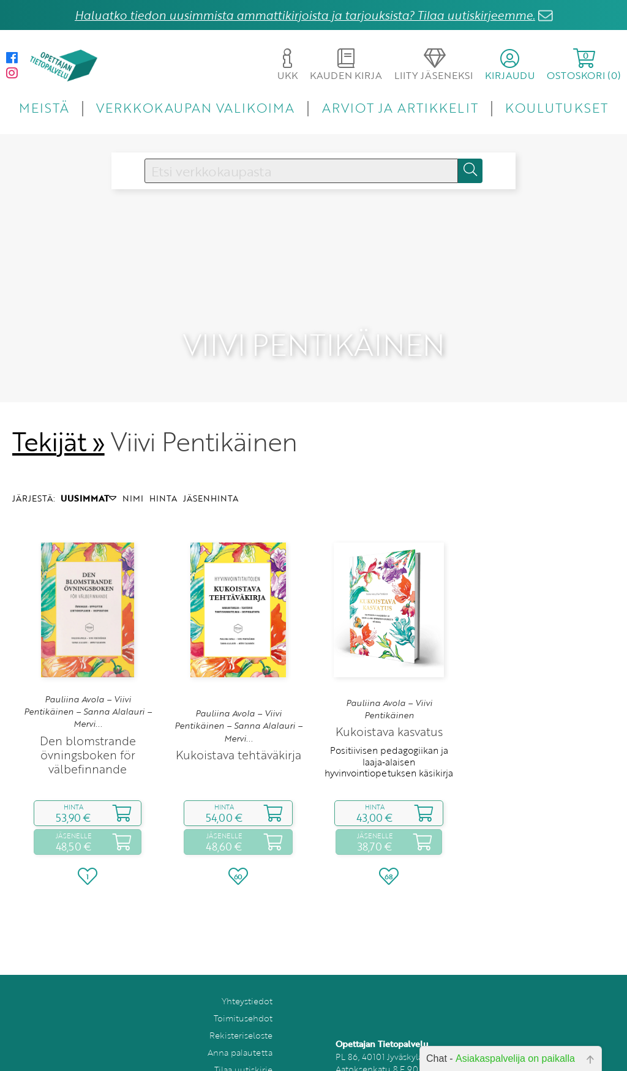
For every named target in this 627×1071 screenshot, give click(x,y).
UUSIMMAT (88, 468)
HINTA (163, 468)
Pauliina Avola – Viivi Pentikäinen (389, 678)
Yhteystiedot (247, 970)
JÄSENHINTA (210, 468)
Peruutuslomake (239, 1056)
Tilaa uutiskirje (243, 1038)
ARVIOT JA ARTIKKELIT (400, 107)
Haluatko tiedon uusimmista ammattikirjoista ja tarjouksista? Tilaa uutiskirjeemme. (305, 15)
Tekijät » (58, 411)
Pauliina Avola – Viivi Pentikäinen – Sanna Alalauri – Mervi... (88, 681)
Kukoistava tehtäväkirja (238, 724)
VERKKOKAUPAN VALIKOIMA (195, 107)
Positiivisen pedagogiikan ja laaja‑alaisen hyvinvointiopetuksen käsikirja (389, 731)
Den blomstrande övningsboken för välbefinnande (88, 724)
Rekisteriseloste (240, 1004)
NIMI (132, 468)
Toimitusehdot (243, 987)
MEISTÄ (44, 107)
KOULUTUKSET (556, 107)
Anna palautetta (240, 1021)
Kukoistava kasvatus (389, 701)
